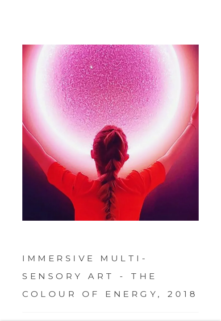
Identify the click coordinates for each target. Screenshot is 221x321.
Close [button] (214, 20)
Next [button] (203, 160)
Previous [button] (9, 160)
